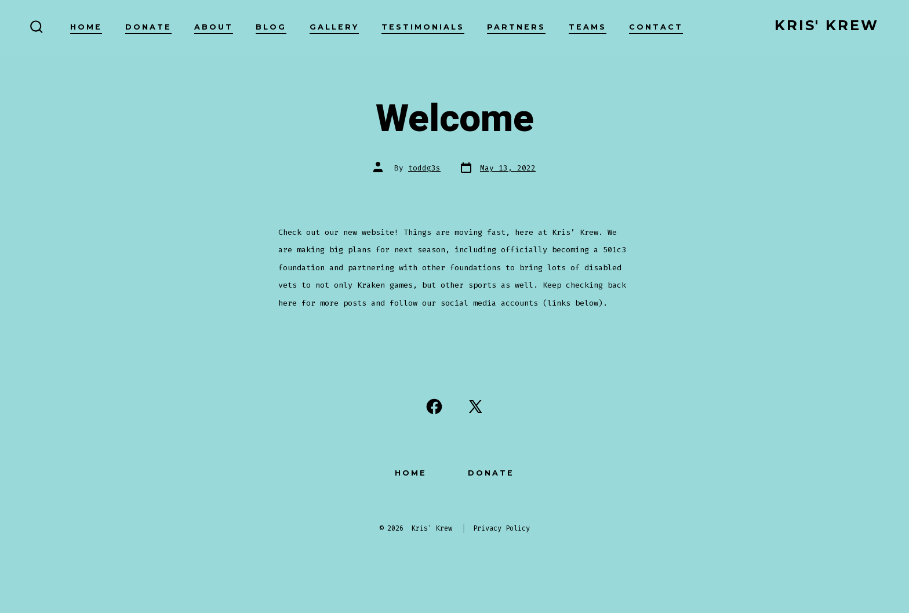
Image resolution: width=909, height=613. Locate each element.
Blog (271, 27)
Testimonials (422, 27)
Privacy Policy (501, 528)
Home (86, 27)
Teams (587, 27)
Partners (516, 27)
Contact (656, 27)
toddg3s (424, 168)
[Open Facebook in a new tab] (434, 406)
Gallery (334, 27)
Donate (148, 27)
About (213, 27)
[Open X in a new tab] (475, 406)
